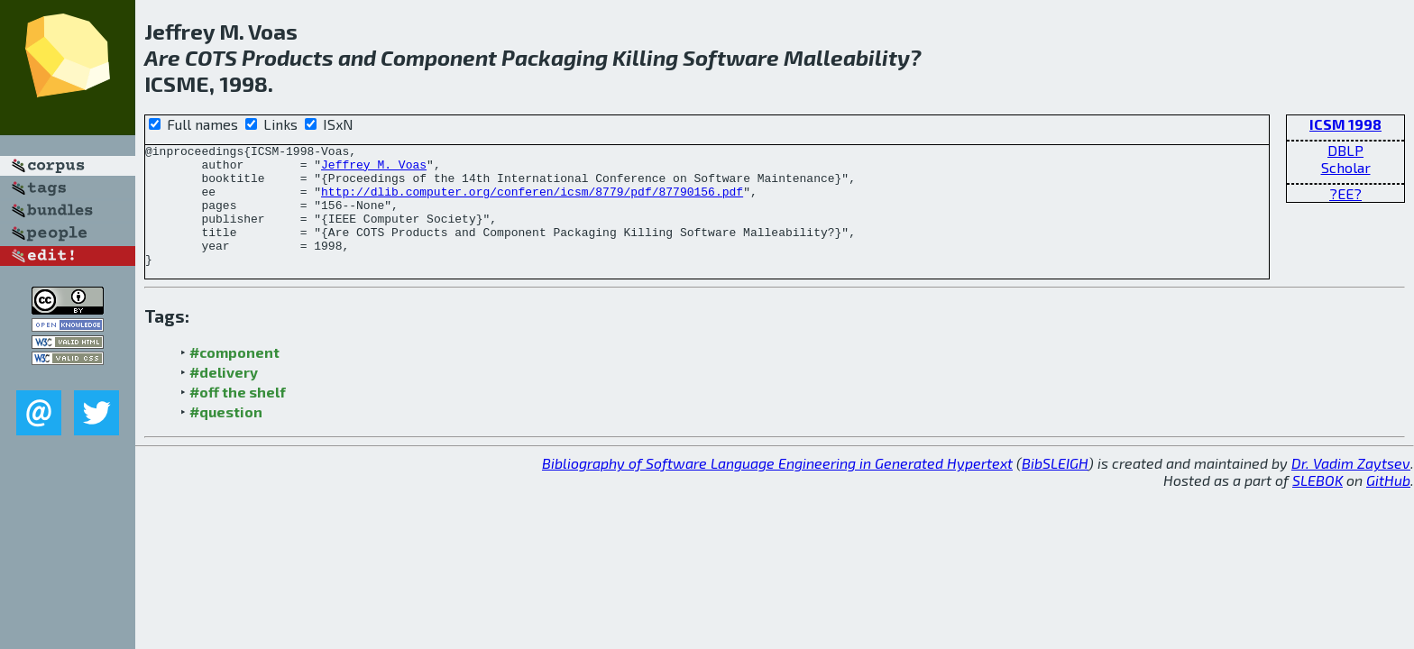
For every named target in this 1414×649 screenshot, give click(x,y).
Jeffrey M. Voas (374, 169)
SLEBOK (1317, 504)
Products (288, 57)
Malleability (847, 57)
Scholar (1346, 167)
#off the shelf (237, 416)
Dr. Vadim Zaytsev (1350, 487)
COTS (211, 57)
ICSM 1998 (1345, 124)
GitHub (1388, 504)
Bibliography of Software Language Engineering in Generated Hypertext (777, 487)
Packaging (554, 57)
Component (439, 57)
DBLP (1345, 150)
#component (234, 376)
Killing (645, 57)
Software (731, 57)
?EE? (1345, 193)
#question (225, 435)
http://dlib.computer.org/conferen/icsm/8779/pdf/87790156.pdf (532, 202)
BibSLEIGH (1055, 487)
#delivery (223, 396)
